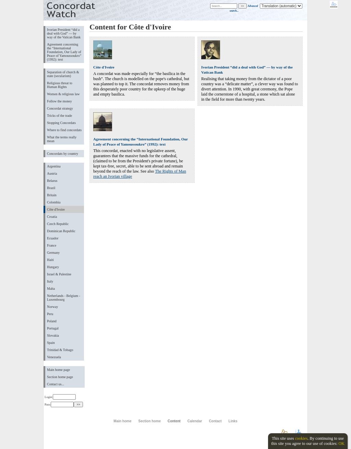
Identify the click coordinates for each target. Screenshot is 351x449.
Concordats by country (62, 153)
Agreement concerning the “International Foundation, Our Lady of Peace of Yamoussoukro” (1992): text (64, 51)
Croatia (52, 217)
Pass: (59, 404)
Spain (51, 343)
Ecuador (52, 238)
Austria (52, 173)
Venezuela (54, 357)
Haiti (50, 260)
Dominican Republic (61, 231)
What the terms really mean (61, 139)
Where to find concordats (64, 130)
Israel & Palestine (59, 274)
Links (233, 421)
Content (174, 421)
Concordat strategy (60, 108)
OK (341, 443)
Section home (149, 421)
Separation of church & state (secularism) (63, 74)
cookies (301, 438)
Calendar (194, 421)
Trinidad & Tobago (60, 350)
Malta (51, 288)
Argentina (54, 166)
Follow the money (59, 101)
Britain (52, 195)
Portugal (53, 328)
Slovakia (53, 335)
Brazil (51, 188)
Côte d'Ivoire (56, 209)
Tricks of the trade (59, 115)
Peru (50, 314)
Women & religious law (63, 94)
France (51, 245)
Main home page (58, 370)
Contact (215, 421)
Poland (52, 321)
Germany (53, 252)
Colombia (53, 202)
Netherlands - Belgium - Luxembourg (63, 297)
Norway (52, 307)
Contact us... (55, 384)
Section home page (60, 377)
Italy (50, 281)
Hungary (53, 267)
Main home (122, 421)
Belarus (52, 181)
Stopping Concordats (61, 123)
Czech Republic (58, 224)
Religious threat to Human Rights (59, 85)
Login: (60, 397)
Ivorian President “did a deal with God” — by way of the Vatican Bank (64, 33)
